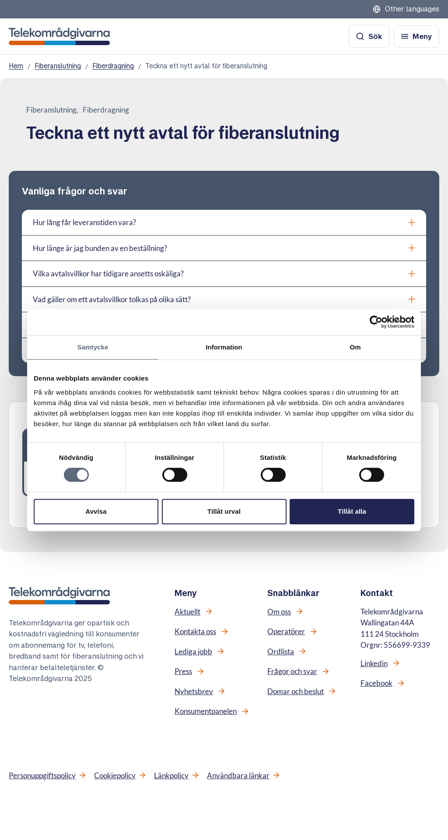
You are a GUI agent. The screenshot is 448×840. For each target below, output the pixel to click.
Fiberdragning (113, 66)
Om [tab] (355, 347)
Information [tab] (224, 347)
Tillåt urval (224, 511)
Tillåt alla (352, 511)
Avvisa (95, 511)
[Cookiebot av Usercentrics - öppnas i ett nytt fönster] (376, 321)
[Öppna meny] (416, 36)
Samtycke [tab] (92, 347)
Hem (16, 66)
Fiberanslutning (58, 66)
